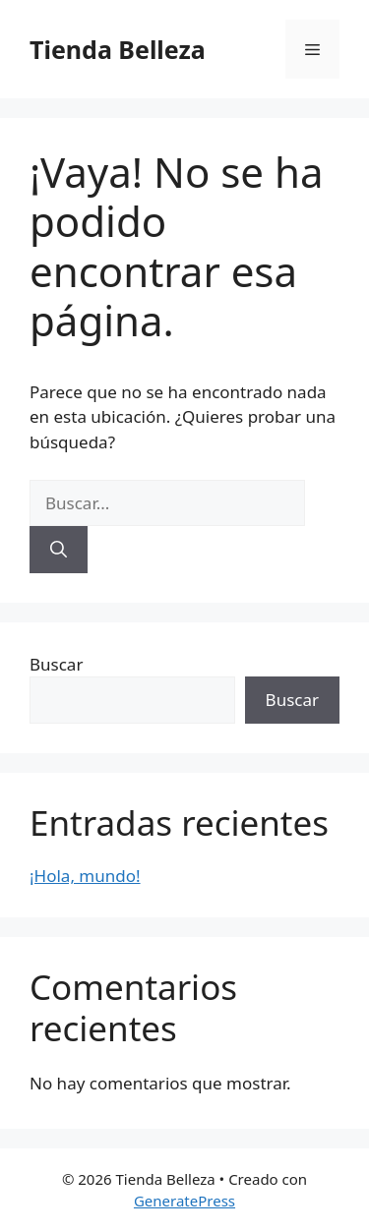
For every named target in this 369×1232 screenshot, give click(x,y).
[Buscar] (59, 549)
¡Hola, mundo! (85, 875)
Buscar (56, 664)
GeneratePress (184, 1200)
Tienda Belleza (118, 49)
